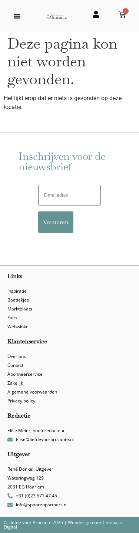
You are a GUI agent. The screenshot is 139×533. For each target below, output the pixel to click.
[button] (17, 16)
